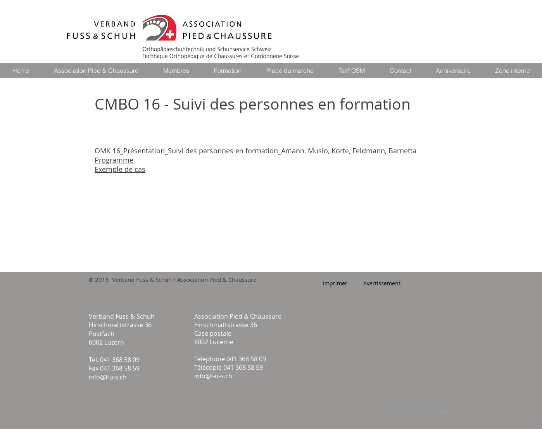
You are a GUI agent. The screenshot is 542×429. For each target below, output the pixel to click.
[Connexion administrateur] (417, 412)
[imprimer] (335, 283)
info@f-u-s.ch (108, 377)
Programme (114, 160)
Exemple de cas (120, 169)
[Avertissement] (381, 283)
